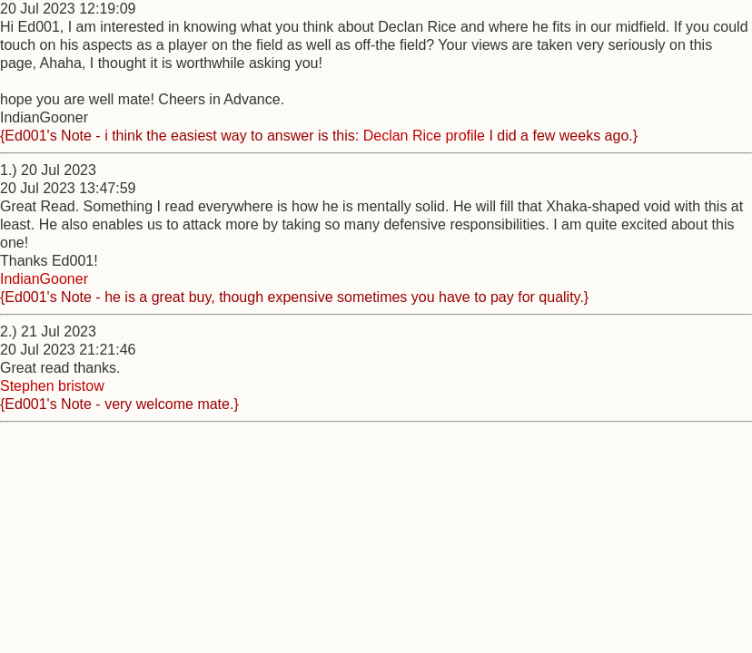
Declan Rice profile (424, 135)
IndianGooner (44, 279)
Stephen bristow (52, 386)
